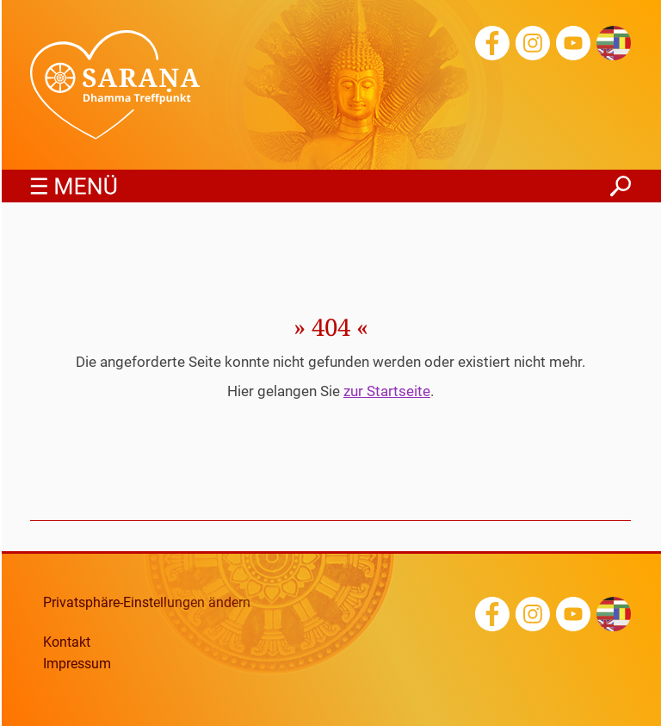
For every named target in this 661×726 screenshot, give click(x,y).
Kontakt (66, 642)
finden (620, 181)
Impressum (77, 664)
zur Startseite (386, 391)
